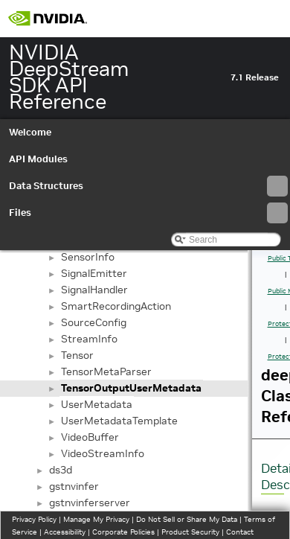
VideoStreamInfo (102, 453)
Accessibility (65, 532)
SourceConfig (93, 322)
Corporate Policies (123, 532)
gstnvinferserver (89, 502)
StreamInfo (89, 338)
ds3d (60, 469)
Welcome (30, 132)
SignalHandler (94, 289)
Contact (240, 532)
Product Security (190, 532)
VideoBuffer (90, 437)
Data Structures (148, 186)
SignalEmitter (94, 273)
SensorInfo (88, 257)
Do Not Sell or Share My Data (186, 519)
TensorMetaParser (106, 371)
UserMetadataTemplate (119, 420)
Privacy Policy (34, 519)
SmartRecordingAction (116, 306)
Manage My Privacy (96, 519)
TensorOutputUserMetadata (131, 388)
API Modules (38, 159)
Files (148, 212)
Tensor (77, 355)
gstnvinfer (74, 486)
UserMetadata (96, 404)
